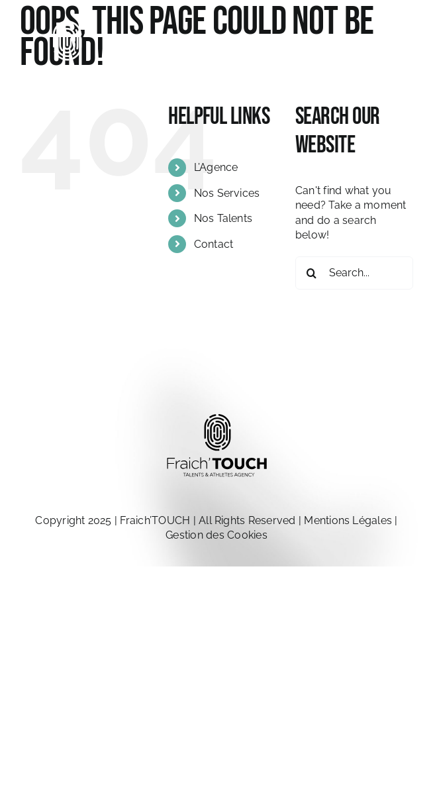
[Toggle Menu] (403, 60)
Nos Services (227, 193)
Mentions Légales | (350, 520)
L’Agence (216, 167)
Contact (214, 244)
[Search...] (354, 273)
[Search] (311, 273)
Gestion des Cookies (216, 535)
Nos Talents (223, 218)
